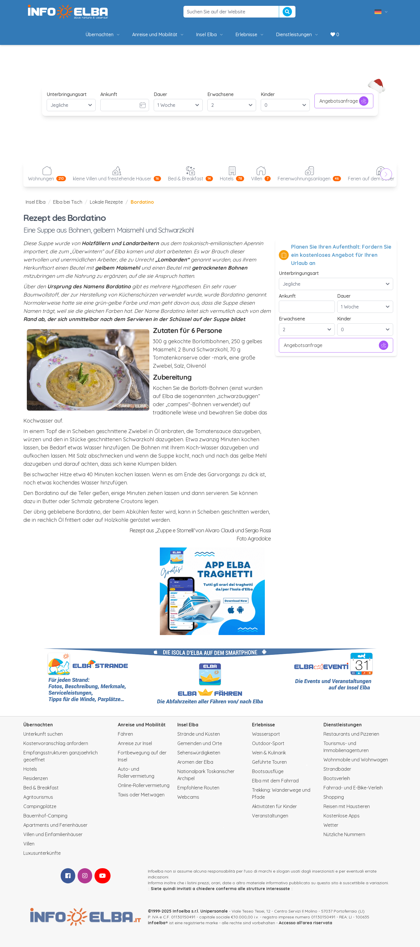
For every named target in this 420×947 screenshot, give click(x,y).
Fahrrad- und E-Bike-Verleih (353, 788)
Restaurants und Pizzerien (351, 734)
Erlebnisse (249, 34)
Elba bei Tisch (67, 202)
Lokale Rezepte (106, 202)
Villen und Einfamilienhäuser (53, 834)
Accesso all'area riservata (305, 922)
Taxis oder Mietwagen (141, 795)
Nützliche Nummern (344, 834)
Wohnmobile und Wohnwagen (355, 760)
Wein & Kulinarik (269, 753)
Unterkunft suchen (43, 734)
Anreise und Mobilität (158, 34)
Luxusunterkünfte (42, 853)
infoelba (156, 922)
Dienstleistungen (297, 34)
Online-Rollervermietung (143, 785)
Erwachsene (220, 94)
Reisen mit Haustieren (346, 806)
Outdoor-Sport (268, 743)
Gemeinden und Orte (199, 743)
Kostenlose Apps (341, 816)
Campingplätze (39, 806)
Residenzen (35, 778)
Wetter (330, 825)
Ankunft (108, 94)
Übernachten (102, 34)
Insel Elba (210, 34)
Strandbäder (337, 769)
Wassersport (266, 734)
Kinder (268, 94)
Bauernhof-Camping (45, 816)
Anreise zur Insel (135, 743)
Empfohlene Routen (198, 788)
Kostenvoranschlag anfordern (55, 743)
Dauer (160, 94)
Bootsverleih (336, 778)
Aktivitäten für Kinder (274, 806)
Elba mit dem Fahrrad (275, 781)
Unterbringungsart (67, 94)
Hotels (30, 769)
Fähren (125, 734)
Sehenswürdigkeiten (198, 753)
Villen (28, 844)
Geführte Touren (269, 762)
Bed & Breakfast (41, 788)
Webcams (188, 797)
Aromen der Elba (195, 762)
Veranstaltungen (270, 816)
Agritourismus (38, 797)
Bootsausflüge (268, 771)
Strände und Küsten (198, 734)
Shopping (333, 797)
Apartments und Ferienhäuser (55, 825)
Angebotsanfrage (343, 101)
